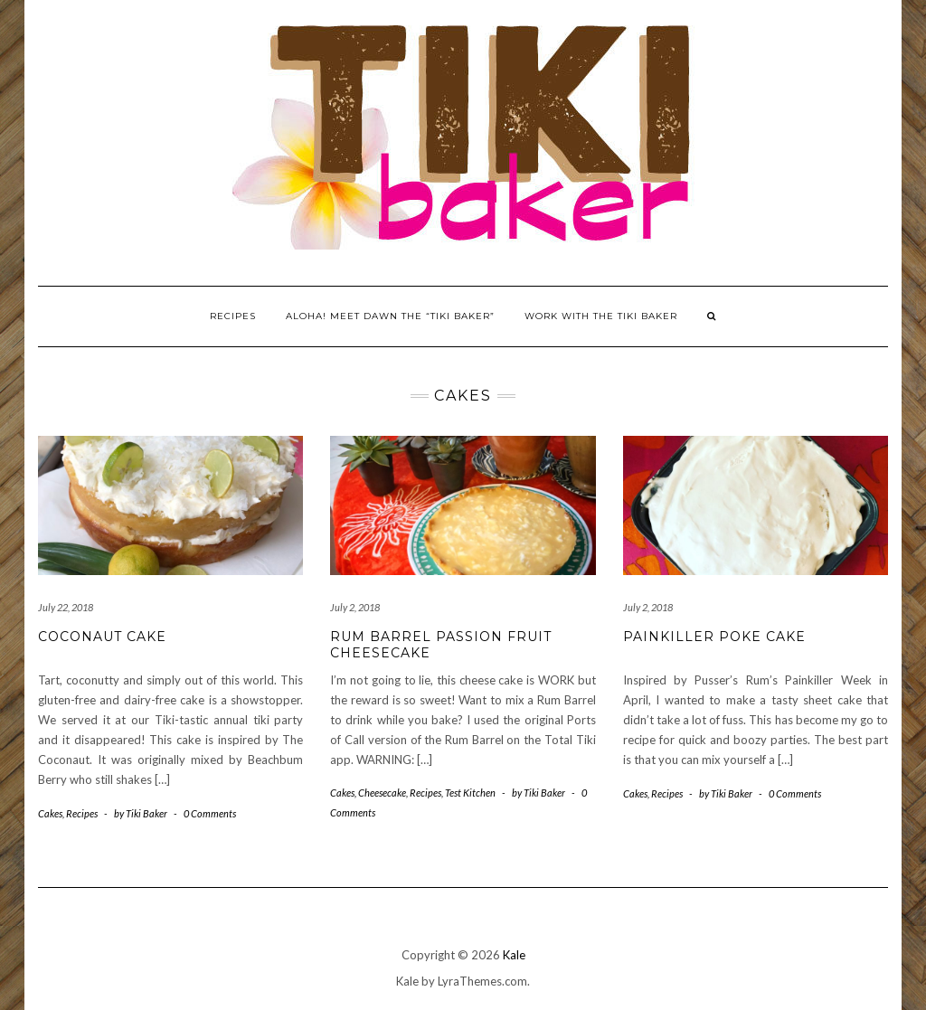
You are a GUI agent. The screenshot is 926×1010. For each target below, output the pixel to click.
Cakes (50, 813)
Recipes (233, 316)
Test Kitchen (470, 792)
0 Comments (210, 813)
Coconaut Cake (102, 636)
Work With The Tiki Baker (600, 316)
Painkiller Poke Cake (714, 636)
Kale (514, 955)
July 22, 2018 (65, 607)
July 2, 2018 (355, 607)
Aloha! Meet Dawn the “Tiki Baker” (390, 316)
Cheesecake (382, 792)
